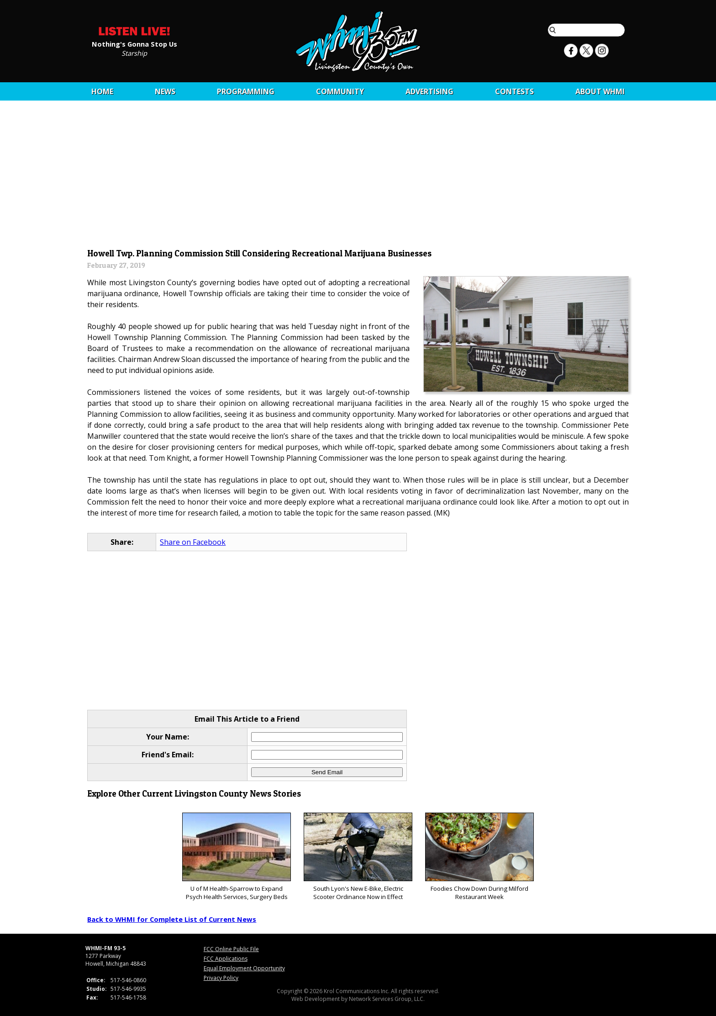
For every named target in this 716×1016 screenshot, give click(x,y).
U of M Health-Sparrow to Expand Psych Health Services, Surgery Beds (236, 857)
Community (340, 91)
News (165, 91)
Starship (134, 52)
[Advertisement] (358, 177)
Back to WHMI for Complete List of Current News (171, 919)
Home (102, 91)
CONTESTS (514, 91)
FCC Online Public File (231, 949)
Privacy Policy (221, 978)
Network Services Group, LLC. (387, 999)
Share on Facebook (193, 542)
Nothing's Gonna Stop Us (134, 43)
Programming (245, 91)
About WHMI (600, 91)
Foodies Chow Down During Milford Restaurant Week (479, 857)
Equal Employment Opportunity (244, 968)
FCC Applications (225, 959)
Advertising (429, 91)
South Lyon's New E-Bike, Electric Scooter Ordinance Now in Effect (358, 857)
